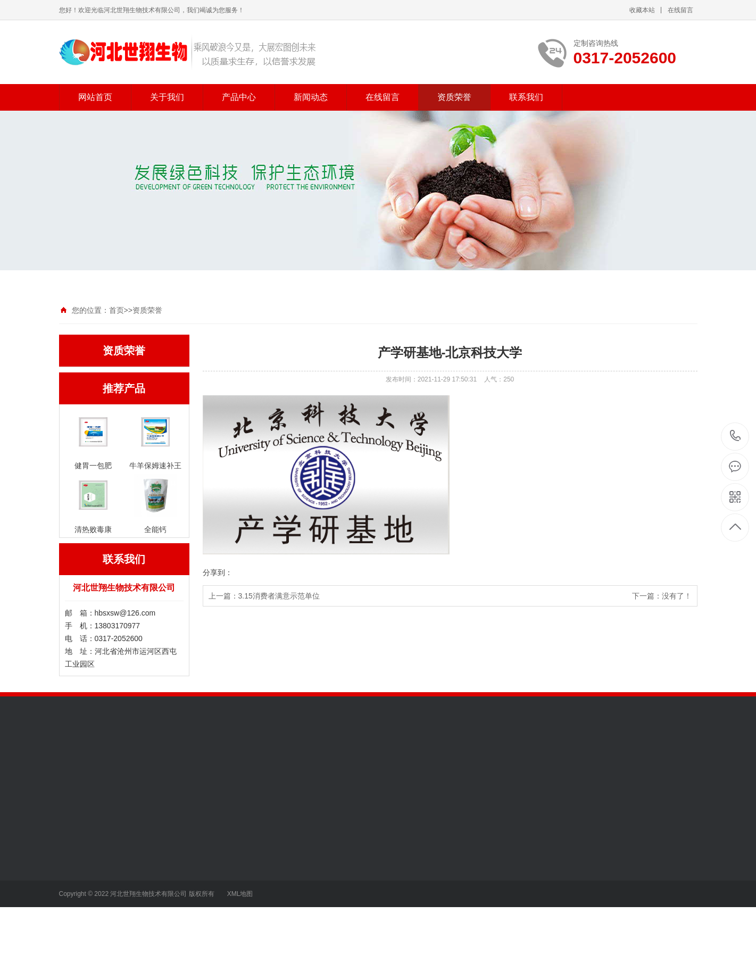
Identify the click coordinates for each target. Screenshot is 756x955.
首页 (116, 310)
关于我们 (167, 97)
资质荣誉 (454, 97)
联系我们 (526, 97)
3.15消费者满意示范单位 (279, 596)
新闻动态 (311, 97)
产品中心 (239, 97)
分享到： (217, 572)
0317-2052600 (735, 436)
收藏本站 (642, 10)
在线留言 (680, 10)
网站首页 (95, 97)
